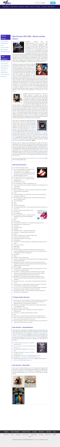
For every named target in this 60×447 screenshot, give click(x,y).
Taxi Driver (29, 115)
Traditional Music (14, 6)
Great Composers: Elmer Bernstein (4, 46)
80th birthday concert (5, 49)
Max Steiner (31, 129)
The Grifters (16, 155)
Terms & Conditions (17, 431)
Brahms (15, 282)
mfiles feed (43, 434)
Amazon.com (18, 344)
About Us (9, 431)
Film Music (38, 6)
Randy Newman (4, 70)
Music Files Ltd (36, 437)
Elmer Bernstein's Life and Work (33, 158)
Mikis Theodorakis (31, 319)
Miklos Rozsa (30, 126)
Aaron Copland (4, 61)
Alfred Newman (4, 65)
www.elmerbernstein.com (31, 337)
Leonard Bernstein (5, 63)
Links (53, 434)
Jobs (52, 431)
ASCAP (21, 150)
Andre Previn (3, 68)
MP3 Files (33, 6)
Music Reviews (51, 6)
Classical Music (5, 6)
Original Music (31, 434)
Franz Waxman (42, 133)
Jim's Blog (38, 434)
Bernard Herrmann (5, 59)
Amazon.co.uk (27, 342)
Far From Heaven (4, 41)
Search (13, 434)
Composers (44, 6)
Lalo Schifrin (44, 268)
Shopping (18, 434)
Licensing (34, 431)
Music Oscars (3, 74)
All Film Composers (5, 72)
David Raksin (22, 133)
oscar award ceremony (32, 87)
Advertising (40, 431)
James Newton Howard (42, 150)
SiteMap (49, 434)
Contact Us (47, 431)
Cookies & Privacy (26, 431)
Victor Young (32, 172)
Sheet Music (21, 6)
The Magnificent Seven (5, 43)
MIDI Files (27, 6)
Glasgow (14, 140)
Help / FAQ (8, 434)
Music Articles (24, 434)
